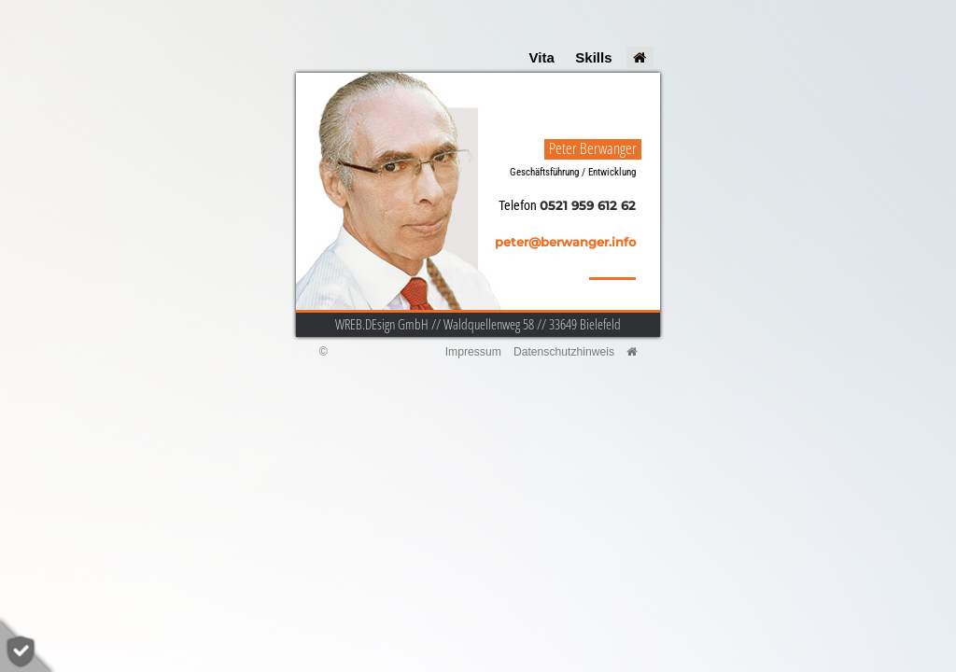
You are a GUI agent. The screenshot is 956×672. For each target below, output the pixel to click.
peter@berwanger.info (565, 242)
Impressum (473, 351)
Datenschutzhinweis (563, 351)
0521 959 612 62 (588, 206)
